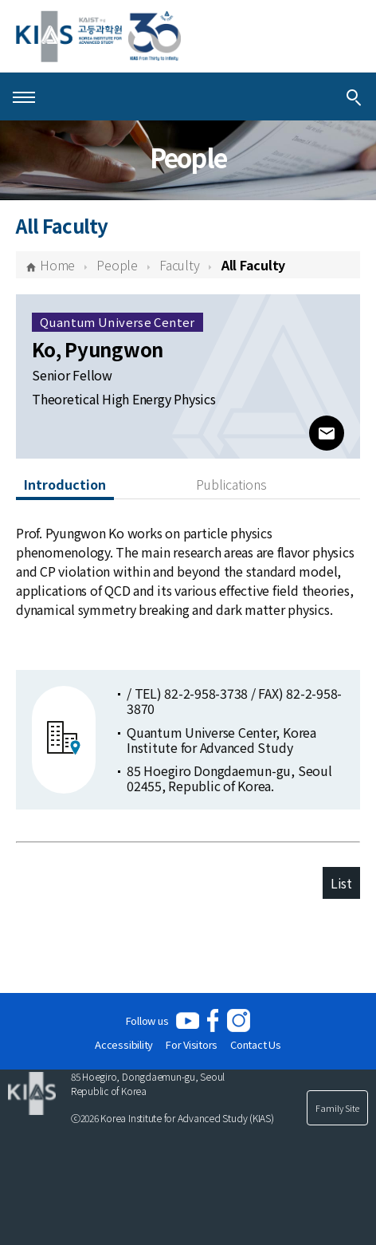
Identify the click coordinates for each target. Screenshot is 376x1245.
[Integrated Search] (353, 96)
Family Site (337, 1107)
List (341, 882)
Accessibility (124, 1044)
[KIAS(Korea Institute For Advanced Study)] (98, 36)
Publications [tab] (231, 484)
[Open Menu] (24, 96)
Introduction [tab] (65, 484)
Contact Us (255, 1044)
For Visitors (191, 1044)
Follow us (147, 1020)
